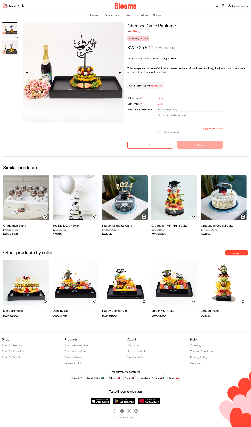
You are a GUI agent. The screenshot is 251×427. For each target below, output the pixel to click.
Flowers (95, 15)
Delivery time (134, 103)
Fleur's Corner (110, 229)
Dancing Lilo (61, 310)
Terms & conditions (202, 351)
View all (236, 253)
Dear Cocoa (10, 229)
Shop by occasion (13, 351)
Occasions (141, 15)
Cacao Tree (60, 229)
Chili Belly (135, 31)
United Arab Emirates (151, 378)
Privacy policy (198, 357)
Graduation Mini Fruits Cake (169, 225)
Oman (174, 378)
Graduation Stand (14, 225)
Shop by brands (11, 357)
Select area (156, 85)
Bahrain (114, 378)
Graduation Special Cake (217, 225)
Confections (112, 15)
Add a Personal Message (140, 109)
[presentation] (27, 72)
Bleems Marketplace (77, 345)
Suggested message (213, 128)
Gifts (127, 15)
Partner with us (136, 351)
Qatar (129, 378)
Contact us (197, 363)
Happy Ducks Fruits (115, 310)
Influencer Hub (73, 363)
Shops (157, 15)
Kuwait (77, 378)
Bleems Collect (74, 357)
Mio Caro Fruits (13, 310)
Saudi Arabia (95, 378)
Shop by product (12, 345)
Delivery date (134, 97)
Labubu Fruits (210, 310)
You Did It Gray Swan (66, 225)
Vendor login (135, 357)
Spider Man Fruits (162, 310)
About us (133, 345)
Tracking (195, 345)
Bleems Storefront (76, 351)
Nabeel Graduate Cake (117, 225)
